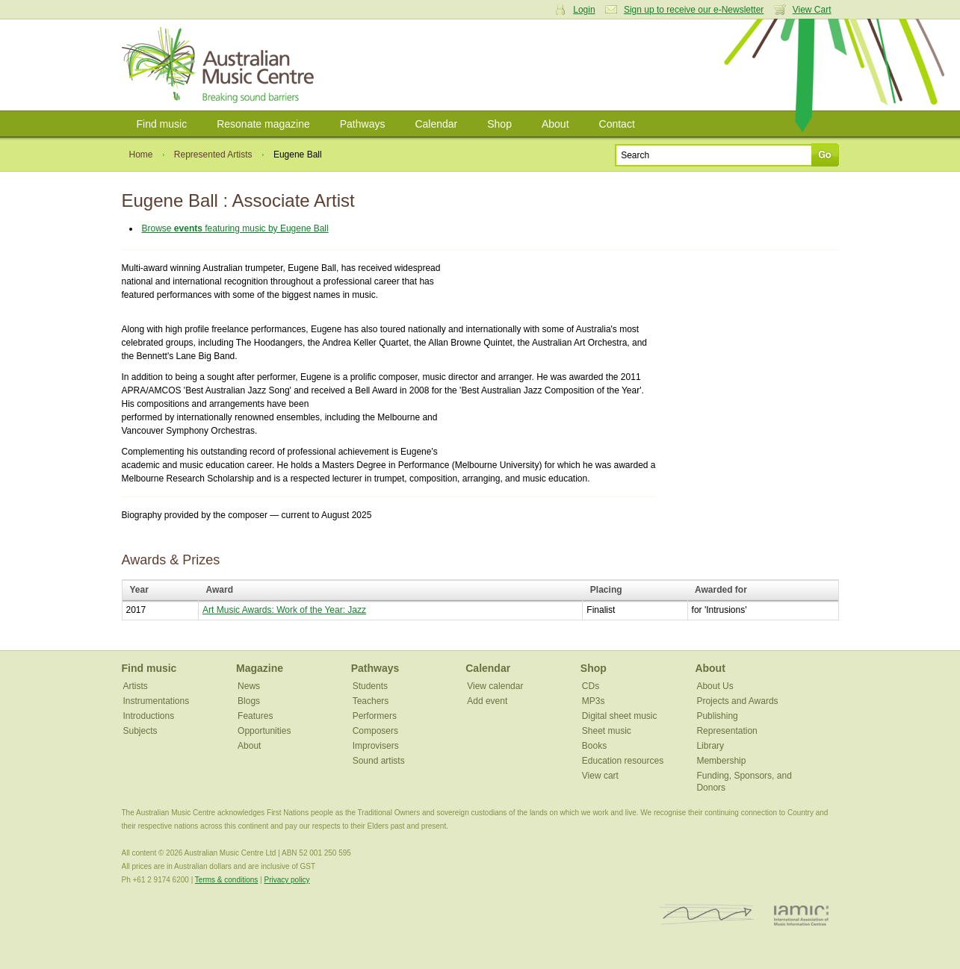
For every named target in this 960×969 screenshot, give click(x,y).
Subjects (140, 731)
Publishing (716, 716)
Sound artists (379, 760)
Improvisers (376, 746)
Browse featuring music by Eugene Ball (235, 228)
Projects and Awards (737, 701)
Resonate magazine (263, 124)
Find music (162, 124)
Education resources (622, 760)
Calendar (436, 124)
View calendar (495, 686)
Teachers (371, 701)
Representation (726, 731)
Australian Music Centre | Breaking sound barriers (221, 65)
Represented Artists (213, 154)
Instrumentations (156, 701)
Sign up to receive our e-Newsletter (694, 9)
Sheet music (606, 731)
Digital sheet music (619, 716)
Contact (617, 124)
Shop (499, 124)
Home (141, 154)
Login (584, 9)
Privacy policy (286, 880)
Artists (135, 686)
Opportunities (264, 731)
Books (594, 746)
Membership (721, 760)
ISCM (707, 915)
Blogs (249, 701)
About (555, 124)
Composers (375, 731)
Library (710, 746)
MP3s (593, 701)
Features (255, 716)
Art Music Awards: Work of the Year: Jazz (284, 610)
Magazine (259, 668)
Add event (487, 701)
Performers (375, 716)
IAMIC (801, 915)
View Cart (812, 9)
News (249, 686)
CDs (590, 686)
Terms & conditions (226, 880)
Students (370, 686)
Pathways (362, 124)
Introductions (149, 716)
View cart (600, 775)
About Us (714, 686)
